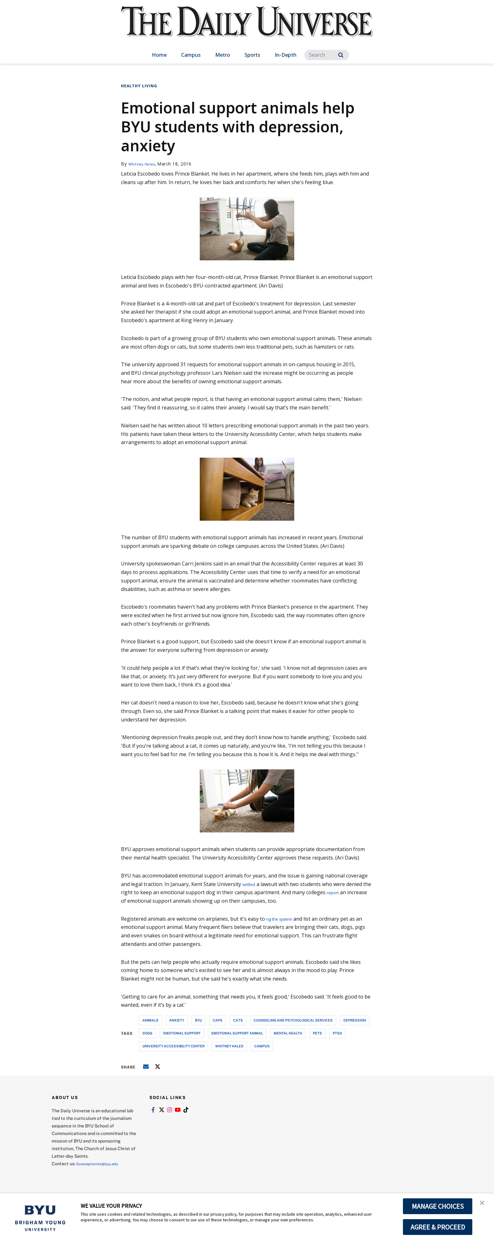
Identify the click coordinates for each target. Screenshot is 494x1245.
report (343, 892)
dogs (147, 1033)
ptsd (337, 1033)
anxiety (176, 1020)
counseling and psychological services (293, 1020)
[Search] (326, 55)
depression (354, 1020)
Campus (191, 54)
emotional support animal (237, 1033)
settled (250, 884)
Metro (222, 54)
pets (317, 1033)
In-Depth (285, 54)
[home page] (247, 28)
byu (198, 1020)
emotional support (182, 1033)
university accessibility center (173, 1046)
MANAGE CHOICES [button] (438, 1206)
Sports (252, 54)
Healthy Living (139, 86)
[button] (483, 1204)
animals (150, 1020)
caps (217, 1020)
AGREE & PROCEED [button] (438, 1227)
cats (238, 1020)
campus (262, 1046)
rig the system (283, 918)
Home (159, 54)
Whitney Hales (144, 163)
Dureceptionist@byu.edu (101, 1163)
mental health (288, 1033)
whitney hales (229, 1046)
